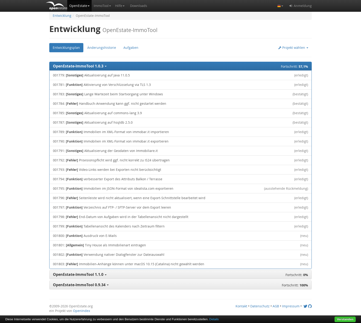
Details (214, 319)
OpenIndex (81, 310)
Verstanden (345, 319)
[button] (79, 6)
